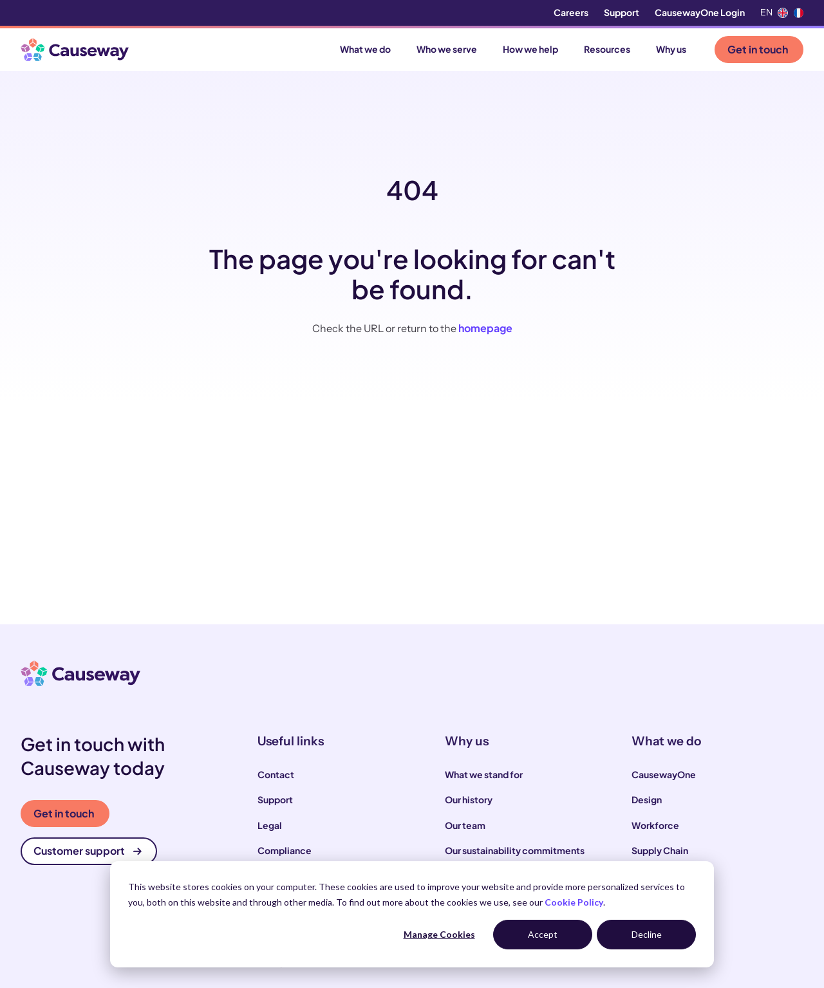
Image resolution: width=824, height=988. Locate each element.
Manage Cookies (439, 934)
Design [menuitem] (647, 799)
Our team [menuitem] (465, 825)
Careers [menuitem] (571, 12)
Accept (542, 934)
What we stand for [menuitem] (484, 774)
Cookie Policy (574, 902)
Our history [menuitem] (468, 799)
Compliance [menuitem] (285, 850)
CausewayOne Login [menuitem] (700, 12)
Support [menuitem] (621, 12)
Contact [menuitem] (276, 774)
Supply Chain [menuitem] (660, 850)
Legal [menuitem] (270, 825)
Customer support (87, 850)
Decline (647, 934)
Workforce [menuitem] (655, 825)
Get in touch (757, 49)
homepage (485, 328)
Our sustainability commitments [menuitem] (515, 850)
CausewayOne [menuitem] (664, 774)
